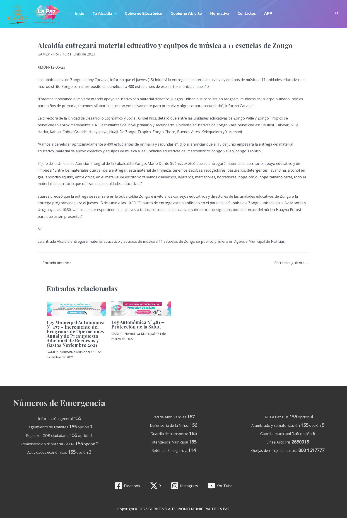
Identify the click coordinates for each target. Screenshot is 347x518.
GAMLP (44, 54)
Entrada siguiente (291, 263)
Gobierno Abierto (186, 14)
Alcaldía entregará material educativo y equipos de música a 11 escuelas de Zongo (126, 241)
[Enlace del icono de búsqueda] (337, 14)
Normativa (219, 14)
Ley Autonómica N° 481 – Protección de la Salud (137, 324)
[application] (115, 13)
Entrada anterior (54, 263)
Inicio (81, 14)
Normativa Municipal (75, 352)
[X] (155, 486)
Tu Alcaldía (106, 13)
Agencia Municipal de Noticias (259, 241)
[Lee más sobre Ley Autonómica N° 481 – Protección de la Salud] (141, 308)
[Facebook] (127, 486)
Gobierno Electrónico (144, 14)
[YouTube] (220, 486)
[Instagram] (184, 486)
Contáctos (245, 14)
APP (266, 14)
